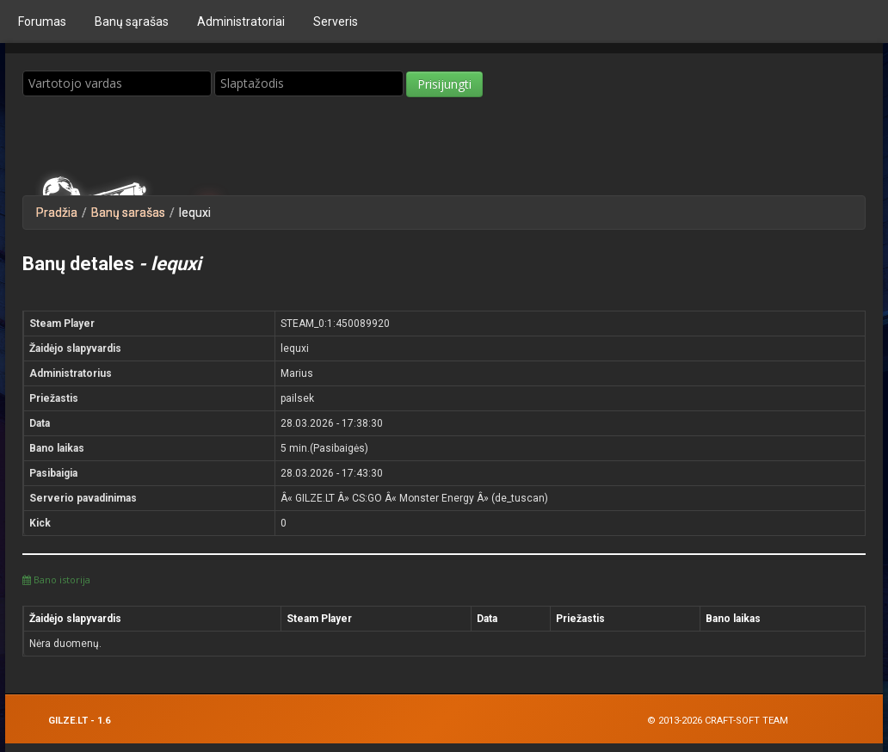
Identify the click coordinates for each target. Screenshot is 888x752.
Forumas (42, 21)
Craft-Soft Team (746, 720)
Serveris (335, 21)
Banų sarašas (128, 212)
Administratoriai (241, 21)
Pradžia (56, 212)
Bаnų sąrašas (132, 21)
